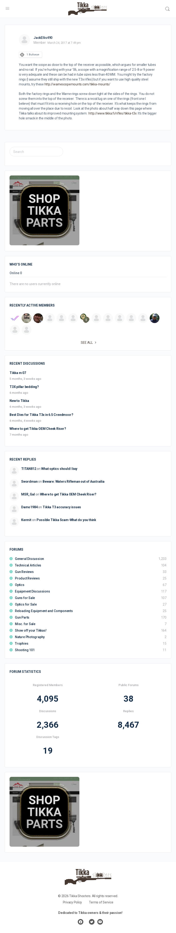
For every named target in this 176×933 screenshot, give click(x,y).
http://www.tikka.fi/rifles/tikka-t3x (112, 113)
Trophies (21, 643)
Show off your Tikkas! (31, 630)
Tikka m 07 (18, 373)
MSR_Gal (28, 494)
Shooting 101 (24, 650)
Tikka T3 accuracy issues (62, 507)
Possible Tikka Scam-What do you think (66, 520)
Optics (19, 585)
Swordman (29, 481)
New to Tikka (19, 401)
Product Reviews (27, 578)
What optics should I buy (59, 469)
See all (89, 342)
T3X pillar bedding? (24, 387)
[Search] (167, 9)
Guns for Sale (25, 598)
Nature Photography (30, 637)
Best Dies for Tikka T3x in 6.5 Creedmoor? (41, 415)
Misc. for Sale (25, 624)
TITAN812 (28, 469)
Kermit (26, 520)
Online (16, 273)
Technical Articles (28, 565)
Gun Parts (22, 617)
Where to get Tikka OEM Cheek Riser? (38, 429)
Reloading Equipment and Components (44, 611)
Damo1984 (29, 507)
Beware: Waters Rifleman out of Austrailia (73, 481)
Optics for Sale (26, 604)
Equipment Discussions (32, 591)
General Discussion (29, 559)
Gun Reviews (24, 572)
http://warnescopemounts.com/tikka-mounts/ (77, 84)
